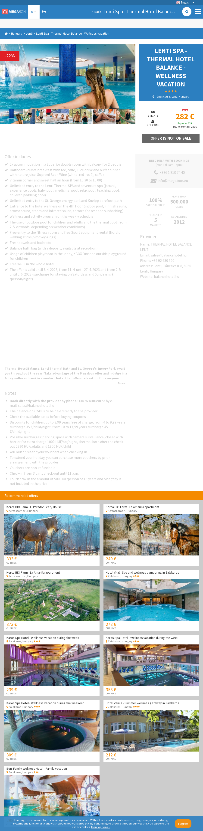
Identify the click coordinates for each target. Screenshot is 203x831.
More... (122, 383)
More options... (100, 827)
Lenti (29, 33)
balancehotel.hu (166, 276)
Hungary (16, 33)
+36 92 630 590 (163, 260)
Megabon (13, 12)
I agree (183, 823)
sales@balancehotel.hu (168, 255)
